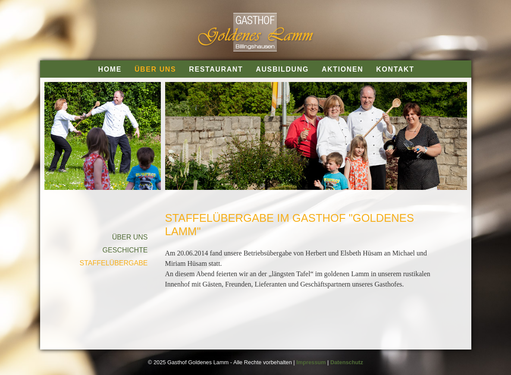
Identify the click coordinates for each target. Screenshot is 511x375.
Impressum (311, 362)
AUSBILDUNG (282, 69)
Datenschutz (346, 362)
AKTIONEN (342, 69)
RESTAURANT (216, 69)
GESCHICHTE (125, 250)
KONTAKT (395, 69)
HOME (110, 69)
